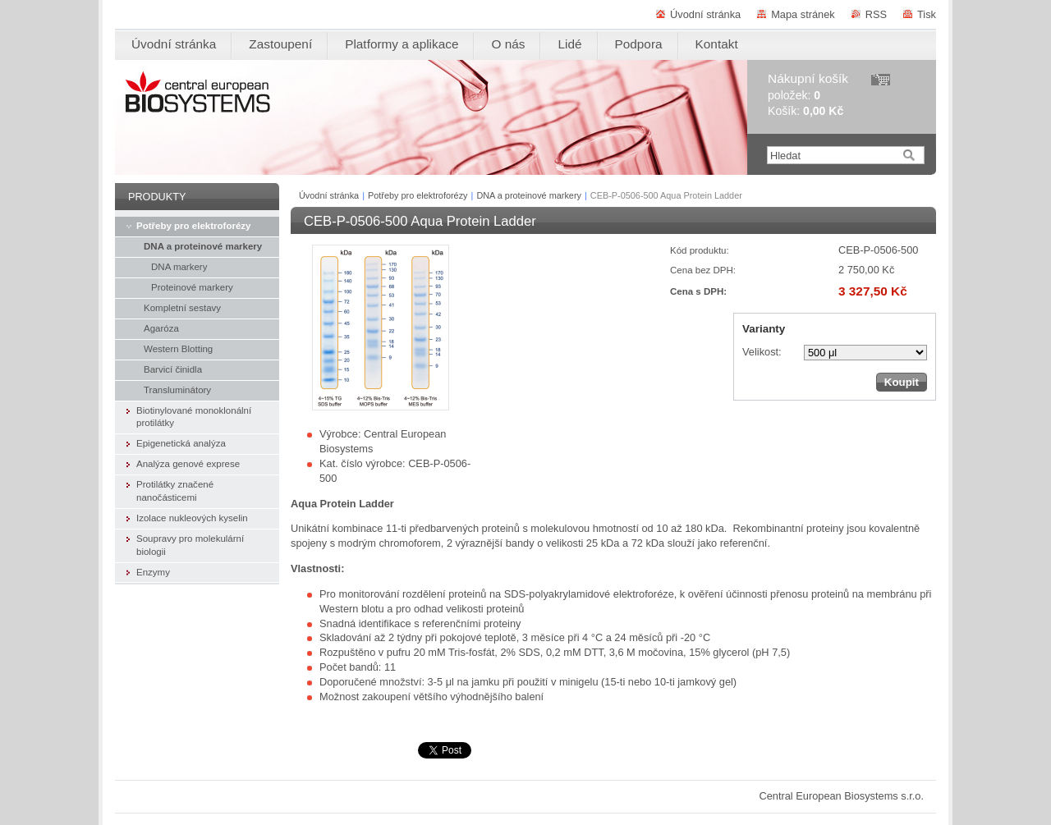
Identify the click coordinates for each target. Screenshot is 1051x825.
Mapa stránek (803, 14)
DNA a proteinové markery (528, 195)
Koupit (901, 382)
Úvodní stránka (705, 14)
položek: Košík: (808, 94)
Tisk (926, 14)
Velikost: (762, 352)
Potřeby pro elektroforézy (418, 195)
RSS (876, 14)
